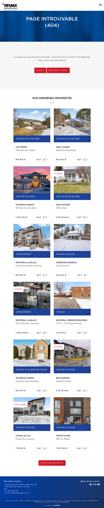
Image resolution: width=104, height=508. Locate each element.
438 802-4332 (13, 491)
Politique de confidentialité (88, 500)
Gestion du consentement (60, 502)
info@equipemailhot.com (20, 493)
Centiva (56, 505)
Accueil (40, 70)
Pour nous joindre (58, 70)
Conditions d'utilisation (43, 502)
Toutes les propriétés (52, 463)
